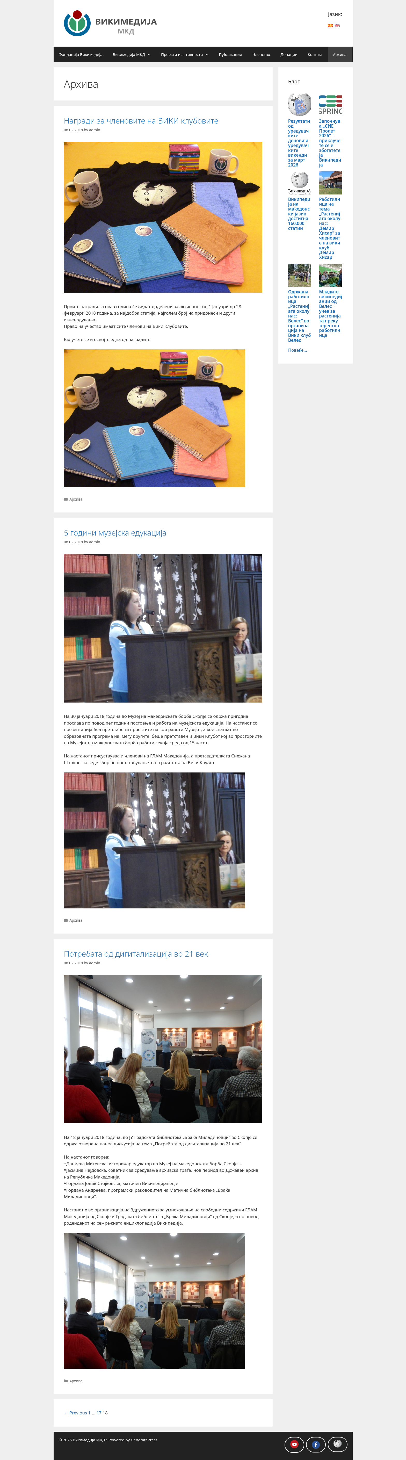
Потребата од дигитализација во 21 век (136, 953)
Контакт (315, 54)
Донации (288, 54)
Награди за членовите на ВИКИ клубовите (141, 120)
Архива (339, 54)
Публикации (230, 54)
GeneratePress (144, 1439)
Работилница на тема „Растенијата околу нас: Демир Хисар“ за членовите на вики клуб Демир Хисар (329, 228)
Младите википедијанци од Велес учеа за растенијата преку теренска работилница (330, 313)
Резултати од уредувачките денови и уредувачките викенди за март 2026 (299, 143)
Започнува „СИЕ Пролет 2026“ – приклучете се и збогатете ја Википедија (330, 143)
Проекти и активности (187, 54)
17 (99, 1413)
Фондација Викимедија (81, 54)
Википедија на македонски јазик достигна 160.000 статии (299, 213)
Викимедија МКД (134, 54)
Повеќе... (297, 350)
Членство (261, 54)
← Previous (75, 1413)
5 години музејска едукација (115, 532)
